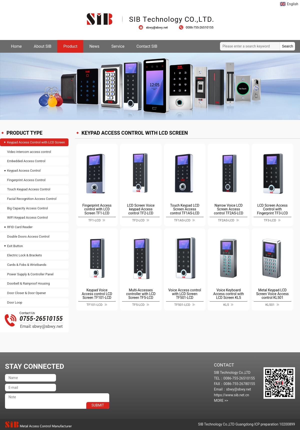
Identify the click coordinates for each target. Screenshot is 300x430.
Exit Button (15, 246)
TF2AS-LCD (226, 220)
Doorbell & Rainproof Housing (28, 283)
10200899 (287, 424)
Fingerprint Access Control (26, 180)
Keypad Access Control (24, 170)
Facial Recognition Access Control (31, 199)
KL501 (269, 305)
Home (16, 46)
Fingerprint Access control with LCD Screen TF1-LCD (97, 209)
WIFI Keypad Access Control (27, 217)
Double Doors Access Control (28, 236)
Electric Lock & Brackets (24, 255)
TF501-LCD (182, 305)
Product (70, 46)
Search (287, 46)
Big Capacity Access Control (27, 208)
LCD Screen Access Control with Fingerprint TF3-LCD (272, 209)
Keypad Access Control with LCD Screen (36, 142)
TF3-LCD (270, 220)
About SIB (42, 46)
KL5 (226, 305)
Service (118, 46)
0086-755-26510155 (196, 27)
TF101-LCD (94, 305)
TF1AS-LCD (182, 220)
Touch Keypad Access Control (28, 189)
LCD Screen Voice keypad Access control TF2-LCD (140, 209)
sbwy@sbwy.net (156, 27)
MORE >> (221, 401)
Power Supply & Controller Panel (30, 274)
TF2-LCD (138, 220)
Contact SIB (147, 46)
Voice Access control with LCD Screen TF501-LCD (184, 294)
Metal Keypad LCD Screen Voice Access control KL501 (272, 294)
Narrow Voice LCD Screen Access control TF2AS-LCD (229, 209)
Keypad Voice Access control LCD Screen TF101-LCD (97, 294)
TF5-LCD (138, 305)
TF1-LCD (94, 220)
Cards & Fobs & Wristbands (26, 265)
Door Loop (14, 302)
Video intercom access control (29, 152)
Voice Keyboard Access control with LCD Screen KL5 (228, 294)
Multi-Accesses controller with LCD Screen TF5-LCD (141, 294)
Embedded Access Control (26, 161)
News (94, 46)
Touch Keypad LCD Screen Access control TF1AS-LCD (185, 209)
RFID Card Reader (19, 227)
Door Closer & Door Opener (26, 293)
